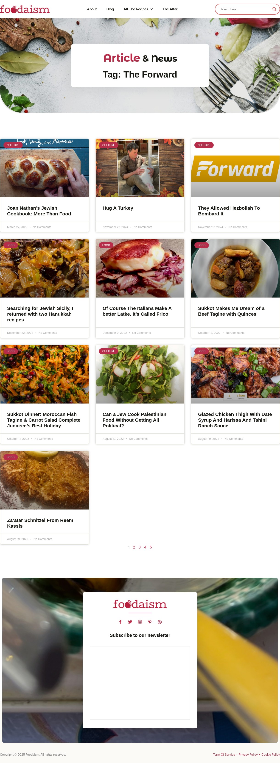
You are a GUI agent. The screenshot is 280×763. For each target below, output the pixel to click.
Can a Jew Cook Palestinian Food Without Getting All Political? (134, 420)
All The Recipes (138, 9)
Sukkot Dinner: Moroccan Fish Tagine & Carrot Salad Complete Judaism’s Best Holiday (43, 420)
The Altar (169, 9)
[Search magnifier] (274, 9)
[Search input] (245, 9)
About (92, 9)
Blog (110, 9)
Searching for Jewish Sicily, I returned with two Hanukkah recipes (40, 314)
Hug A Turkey (118, 208)
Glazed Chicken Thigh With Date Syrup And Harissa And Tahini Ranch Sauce (235, 420)
